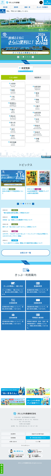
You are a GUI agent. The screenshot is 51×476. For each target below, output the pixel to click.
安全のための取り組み (38, 434)
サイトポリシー (25, 445)
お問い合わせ (13, 441)
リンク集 (37, 441)
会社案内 (13, 434)
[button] (18, 57)
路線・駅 (27, 7)
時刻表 (5, 7)
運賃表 (16, 7)
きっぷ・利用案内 (42, 7)
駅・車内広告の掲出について (38, 438)
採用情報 (2, 470)
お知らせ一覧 (25, 252)
